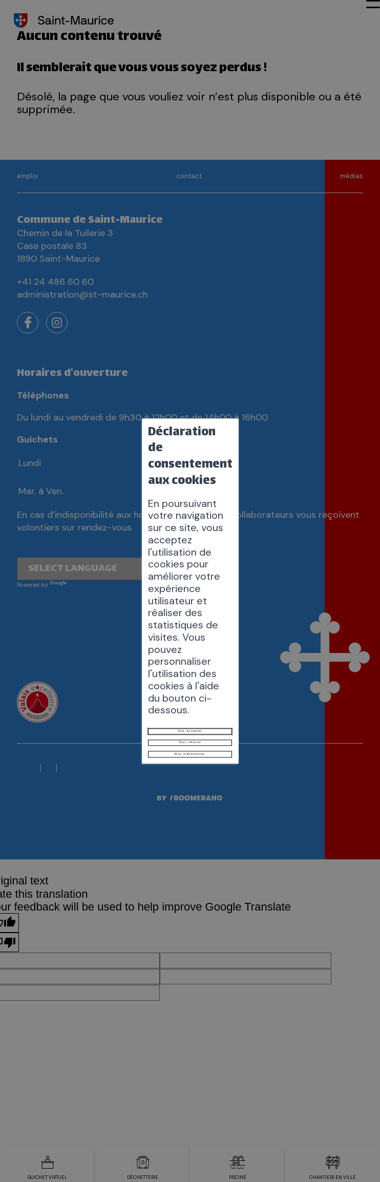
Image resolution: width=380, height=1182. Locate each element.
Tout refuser (190, 639)
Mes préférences (190, 662)
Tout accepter (190, 616)
